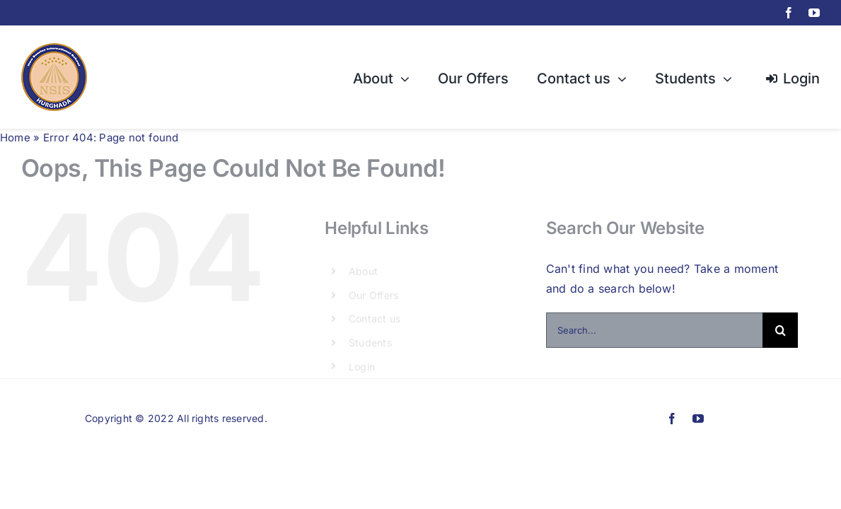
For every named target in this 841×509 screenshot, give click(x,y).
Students (370, 343)
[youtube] (814, 12)
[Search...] (654, 330)
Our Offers (373, 295)
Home (15, 137)
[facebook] (788, 12)
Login (362, 367)
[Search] (780, 330)
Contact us (374, 318)
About (363, 271)
